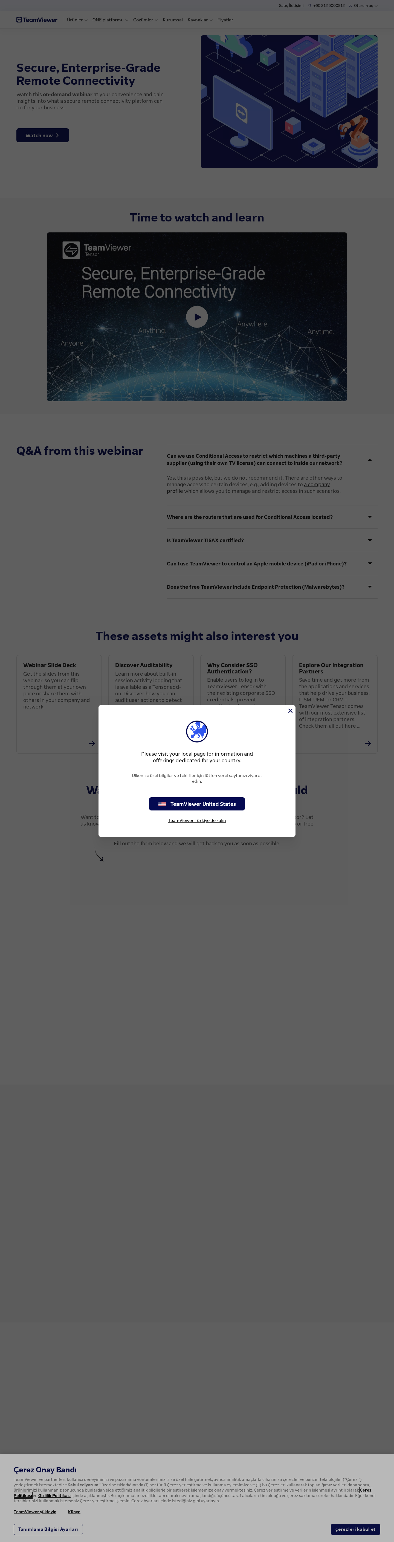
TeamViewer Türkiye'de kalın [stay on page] (197, 820)
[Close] (290, 710)
